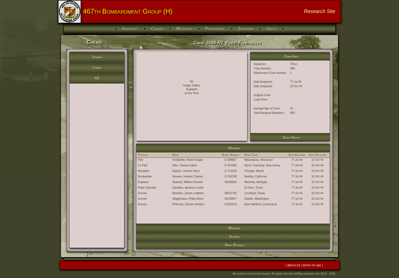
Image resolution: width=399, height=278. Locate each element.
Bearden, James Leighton (188, 193)
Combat (97, 67)
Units (272, 28)
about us (294, 265)
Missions (185, 28)
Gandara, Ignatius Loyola (187, 187)
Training (97, 57)
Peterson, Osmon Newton (188, 204)
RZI (97, 78)
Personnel (215, 28)
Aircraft (130, 28)
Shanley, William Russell (187, 182)
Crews (157, 28)
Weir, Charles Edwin (184, 165)
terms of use (312, 265)
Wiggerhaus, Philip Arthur (188, 198)
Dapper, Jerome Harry (186, 170)
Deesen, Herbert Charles (187, 176)
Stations (246, 28)
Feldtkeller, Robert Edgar (187, 159)
